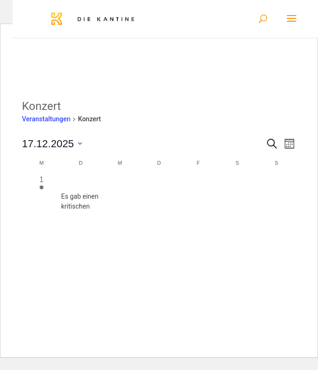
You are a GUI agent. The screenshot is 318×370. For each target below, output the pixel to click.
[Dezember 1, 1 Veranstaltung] (41, 193)
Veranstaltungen (46, 119)
